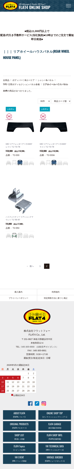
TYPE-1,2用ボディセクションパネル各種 (21, 84)
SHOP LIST (19, 437)
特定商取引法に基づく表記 (55, 298)
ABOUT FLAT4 (19, 415)
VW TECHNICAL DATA (55, 448)
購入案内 (18, 292)
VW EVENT (19, 459)
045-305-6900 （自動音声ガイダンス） (39, 347)
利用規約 (56, 292)
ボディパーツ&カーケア (23, 80)
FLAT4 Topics (19, 448)
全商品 (6, 80)
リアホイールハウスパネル (55, 84)
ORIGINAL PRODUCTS (19, 426)
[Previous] (30, 266)
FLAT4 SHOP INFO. (55, 437)
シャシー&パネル (46, 80)
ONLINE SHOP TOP (54, 415)
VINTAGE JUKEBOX (55, 459)
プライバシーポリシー (18, 298)
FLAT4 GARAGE (54, 426)
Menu (68, 4)
